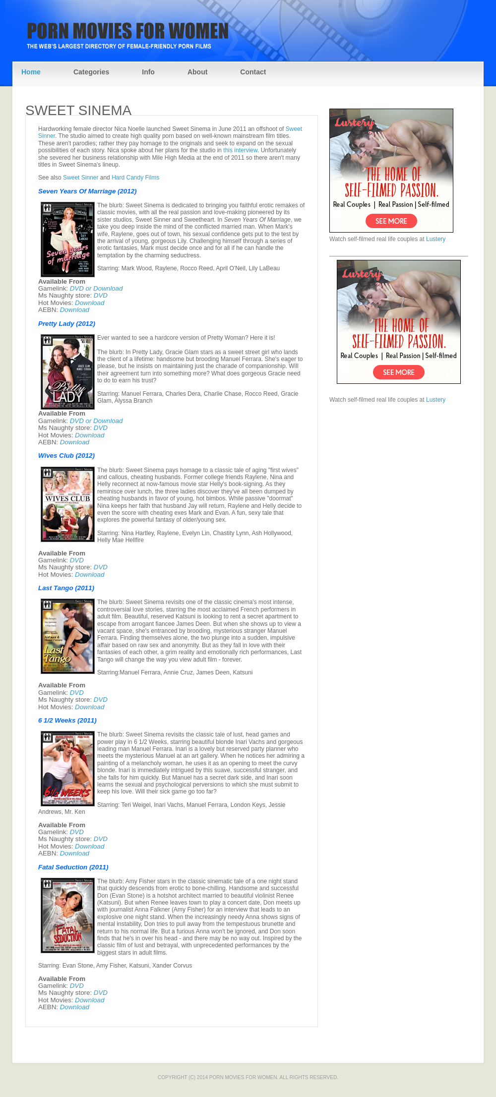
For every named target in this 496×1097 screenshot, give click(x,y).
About (197, 72)
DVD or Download (96, 288)
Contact (253, 72)
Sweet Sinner (80, 177)
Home (31, 72)
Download (89, 302)
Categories (91, 72)
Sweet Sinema (78, 110)
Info (148, 72)
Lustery (435, 239)
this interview (240, 150)
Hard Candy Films (135, 177)
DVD (101, 295)
